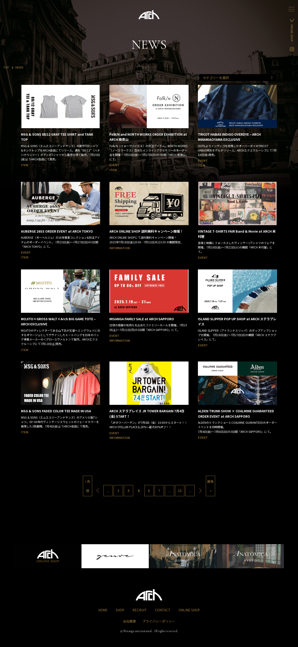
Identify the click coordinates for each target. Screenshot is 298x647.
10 (180, 490)
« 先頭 (87, 486)
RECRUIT (139, 609)
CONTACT (162, 609)
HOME (103, 609)
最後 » (210, 486)
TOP (6, 67)
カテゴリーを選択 (252, 77)
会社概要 (129, 620)
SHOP (120, 609)
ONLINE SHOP (292, 34)
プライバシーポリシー (158, 620)
